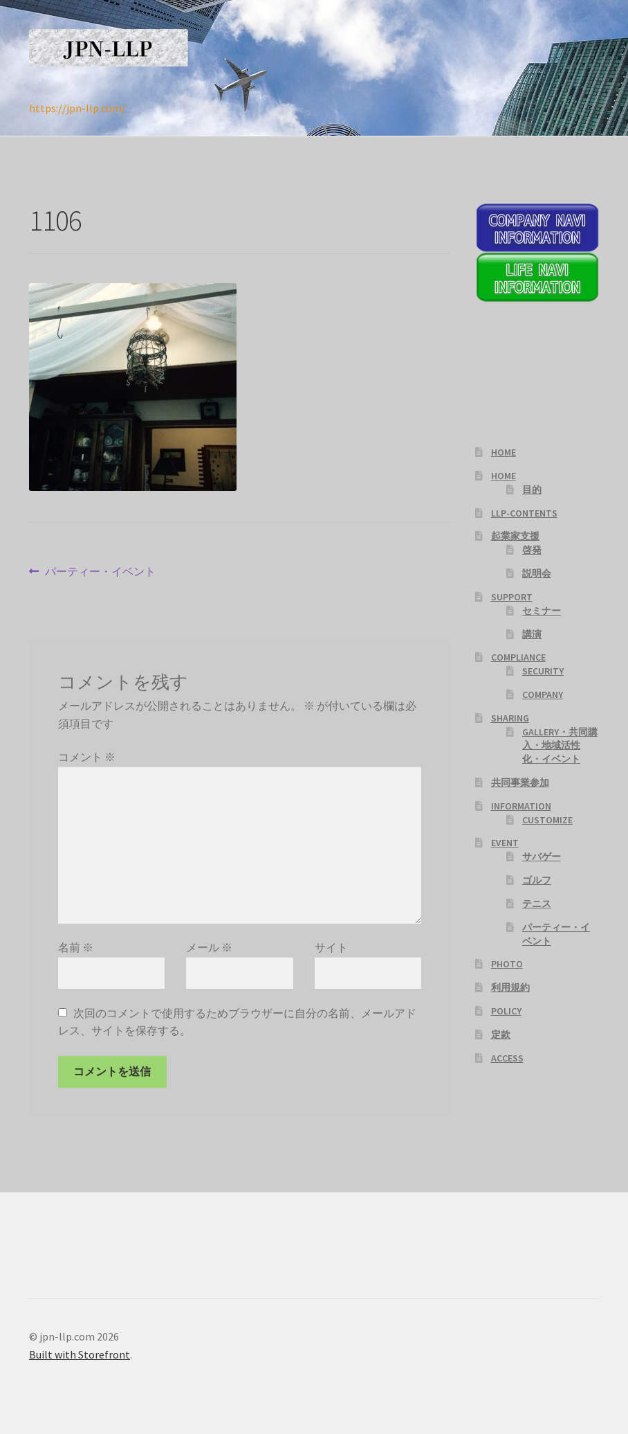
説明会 (536, 573)
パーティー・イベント (100, 572)
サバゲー (541, 856)
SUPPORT (512, 597)
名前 (75, 947)
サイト (331, 947)
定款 (500, 1034)
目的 (532, 489)
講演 (532, 634)
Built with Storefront (79, 1354)
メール (209, 947)
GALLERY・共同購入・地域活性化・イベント (560, 746)
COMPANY (542, 694)
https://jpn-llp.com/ (77, 108)
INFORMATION (521, 806)
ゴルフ (536, 880)
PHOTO (507, 964)
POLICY (506, 1011)
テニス (536, 903)
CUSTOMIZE (547, 820)
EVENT (505, 842)
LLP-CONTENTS (524, 513)
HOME (503, 452)
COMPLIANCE (518, 657)
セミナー (541, 610)
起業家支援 (515, 536)
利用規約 (510, 987)
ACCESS (507, 1058)
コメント (87, 757)
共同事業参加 (520, 782)
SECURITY (543, 671)
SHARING (510, 718)
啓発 (532, 550)
